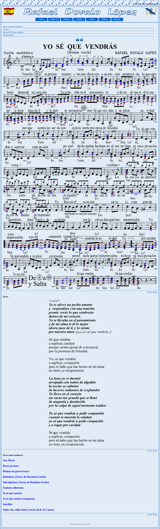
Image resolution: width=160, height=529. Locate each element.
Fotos (92, 19)
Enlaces (117, 19)
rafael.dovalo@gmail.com (151, 4)
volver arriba (152, 292)
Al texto (6, 29)
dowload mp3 (8, 35)
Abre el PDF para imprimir (13, 32)
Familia (79, 19)
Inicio (41, 19)
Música (67, 19)
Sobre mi (54, 19)
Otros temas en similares (13, 27)
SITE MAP (137, 4)
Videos (104, 19)
